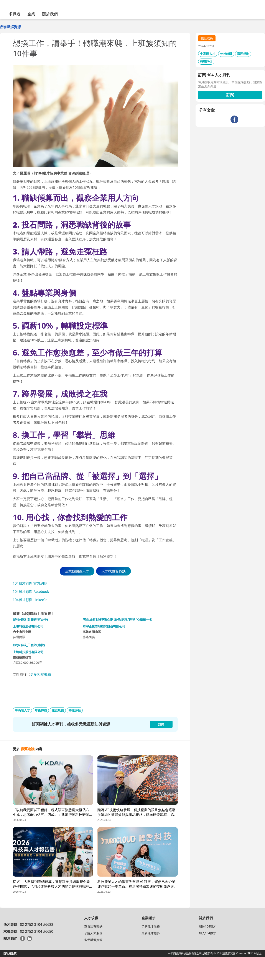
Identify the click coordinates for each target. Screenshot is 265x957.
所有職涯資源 (10, 26)
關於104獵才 (207, 926)
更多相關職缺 (40, 674)
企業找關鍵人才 (77, 571)
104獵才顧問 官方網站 (30, 583)
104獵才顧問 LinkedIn (30, 599)
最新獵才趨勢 (151, 933)
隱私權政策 (9, 953)
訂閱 (230, 94)
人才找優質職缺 (113, 571)
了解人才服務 (93, 933)
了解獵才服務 (151, 926)
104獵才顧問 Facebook (31, 591)
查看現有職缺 (93, 926)
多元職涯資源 (93, 940)
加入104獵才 (207, 933)
